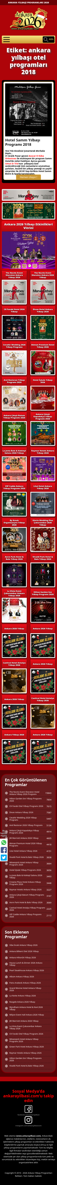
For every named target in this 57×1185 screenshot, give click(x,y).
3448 (49, 883)
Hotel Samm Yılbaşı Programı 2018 (22, 142)
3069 (49, 902)
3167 (49, 896)
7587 (49, 812)
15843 (48, 793)
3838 (49, 857)
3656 (49, 870)
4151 (49, 851)
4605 (49, 838)
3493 (49, 876)
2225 (49, 908)
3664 (49, 863)
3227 (49, 889)
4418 (49, 844)
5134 (49, 825)
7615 (49, 806)
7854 (49, 799)
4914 (49, 831)
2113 (49, 915)
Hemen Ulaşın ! (28, 177)
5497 (49, 818)
